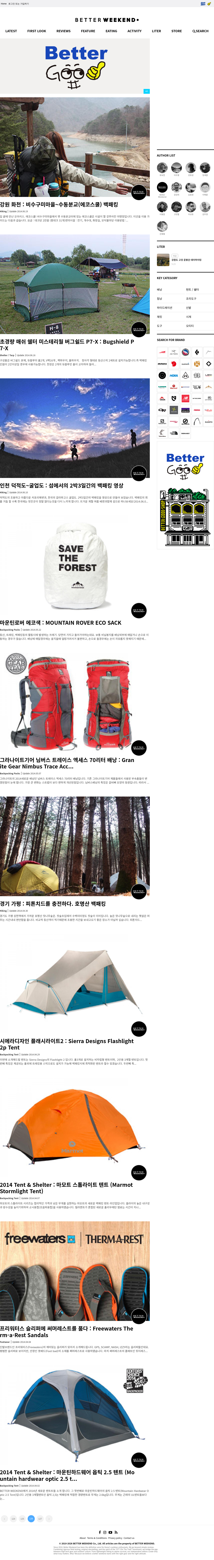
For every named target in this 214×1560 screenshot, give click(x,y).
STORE (176, 30)
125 (22, 1519)
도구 (159, 326)
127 (40, 1519)
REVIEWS (64, 30)
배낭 (159, 289)
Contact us (129, 1537)
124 (13, 1519)
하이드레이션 (164, 308)
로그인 (11, 3)
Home (4, 3)
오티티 (190, 326)
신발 (188, 308)
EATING (111, 30)
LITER (156, 30)
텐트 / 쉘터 (192, 289)
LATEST (11, 30)
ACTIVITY (134, 30)
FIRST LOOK (36, 30)
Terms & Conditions (97, 1537)
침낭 (159, 298)
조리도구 (191, 298)
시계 (188, 317)
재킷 (159, 317)
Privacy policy (115, 1537)
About (83, 1537)
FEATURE (88, 30)
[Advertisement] (185, 91)
